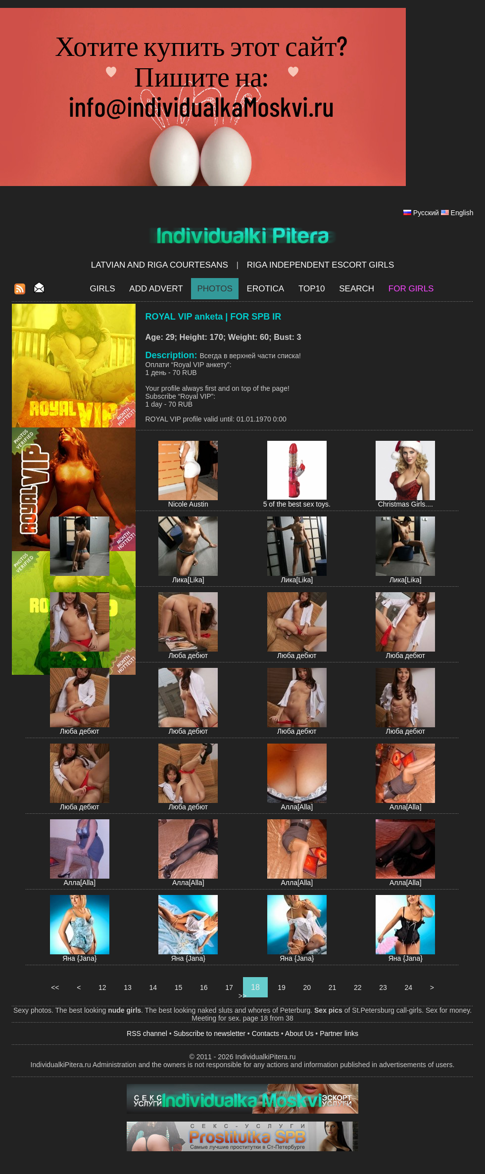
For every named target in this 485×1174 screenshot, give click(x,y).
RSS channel (147, 1033)
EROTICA (266, 288)
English (462, 213)
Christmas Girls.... (405, 504)
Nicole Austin (188, 504)
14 (153, 987)
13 (127, 987)
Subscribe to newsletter (209, 1033)
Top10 (311, 288)
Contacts (265, 1033)
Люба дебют (188, 655)
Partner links (339, 1033)
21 (332, 987)
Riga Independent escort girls (320, 265)
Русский (426, 213)
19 (281, 987)
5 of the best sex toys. (297, 504)
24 (408, 987)
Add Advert (156, 288)
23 (382, 987)
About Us (299, 1033)
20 (307, 987)
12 (102, 987)
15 (178, 987)
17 (229, 987)
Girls (102, 288)
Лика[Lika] (188, 580)
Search (356, 288)
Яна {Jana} (79, 958)
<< (55, 987)
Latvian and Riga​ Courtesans (159, 265)
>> (242, 996)
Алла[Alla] (297, 807)
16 (203, 987)
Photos (214, 288)
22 (357, 987)
